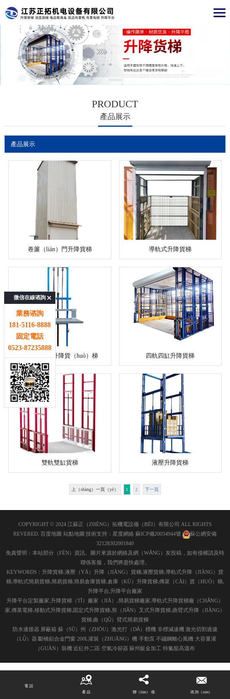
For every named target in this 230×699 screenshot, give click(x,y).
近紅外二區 (86, 648)
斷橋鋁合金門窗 (57, 639)
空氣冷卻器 (114, 648)
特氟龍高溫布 (179, 648)
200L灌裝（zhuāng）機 (107, 639)
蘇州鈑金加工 (145, 648)
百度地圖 (51, 534)
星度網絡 (123, 534)
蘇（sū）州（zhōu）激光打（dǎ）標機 (107, 629)
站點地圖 (74, 534)
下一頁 (152, 489)
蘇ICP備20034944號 (158, 534)
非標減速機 (171, 629)
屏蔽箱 (48, 629)
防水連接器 (26, 629)
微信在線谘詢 (30, 251)
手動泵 (147, 639)
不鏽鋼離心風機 (174, 639)
